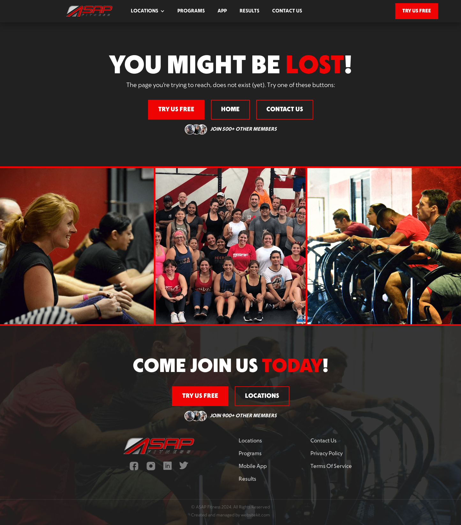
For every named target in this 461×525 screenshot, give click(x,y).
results (249, 11)
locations (262, 396)
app (222, 11)
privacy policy (326, 453)
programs (191, 11)
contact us (287, 11)
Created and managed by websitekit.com (230, 515)
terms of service (331, 466)
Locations (250, 441)
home (230, 110)
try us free (416, 11)
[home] (89, 11)
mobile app (253, 466)
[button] (147, 11)
